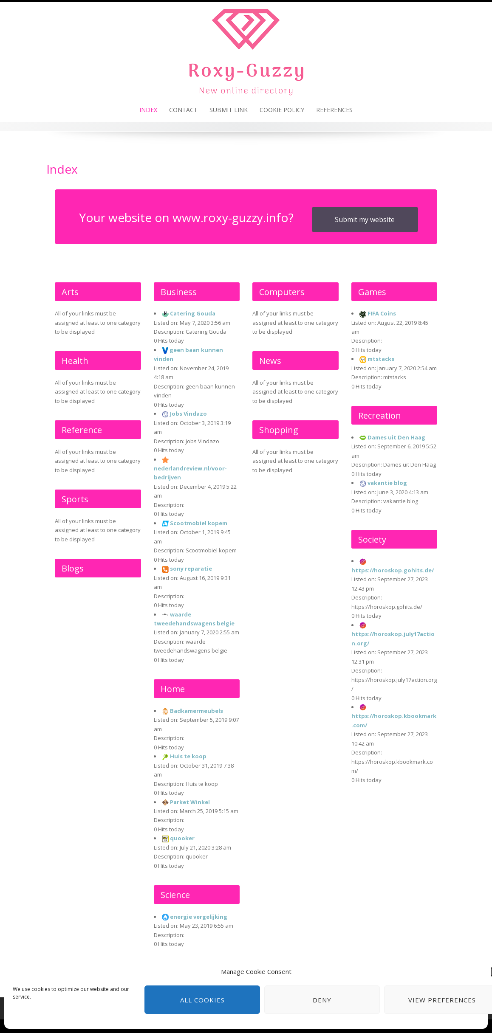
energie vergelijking (198, 916)
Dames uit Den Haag (396, 437)
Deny (322, 1000)
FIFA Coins (382, 313)
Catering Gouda (192, 313)
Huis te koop (188, 756)
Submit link (228, 110)
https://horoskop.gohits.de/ (392, 570)
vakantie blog (387, 483)
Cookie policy (282, 110)
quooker (182, 838)
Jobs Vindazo (188, 413)
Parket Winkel (190, 802)
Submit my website (365, 219)
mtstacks (381, 359)
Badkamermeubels (196, 711)
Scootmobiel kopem (198, 523)
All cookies (202, 1000)
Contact (183, 110)
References (334, 110)
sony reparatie (191, 568)
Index (148, 110)
